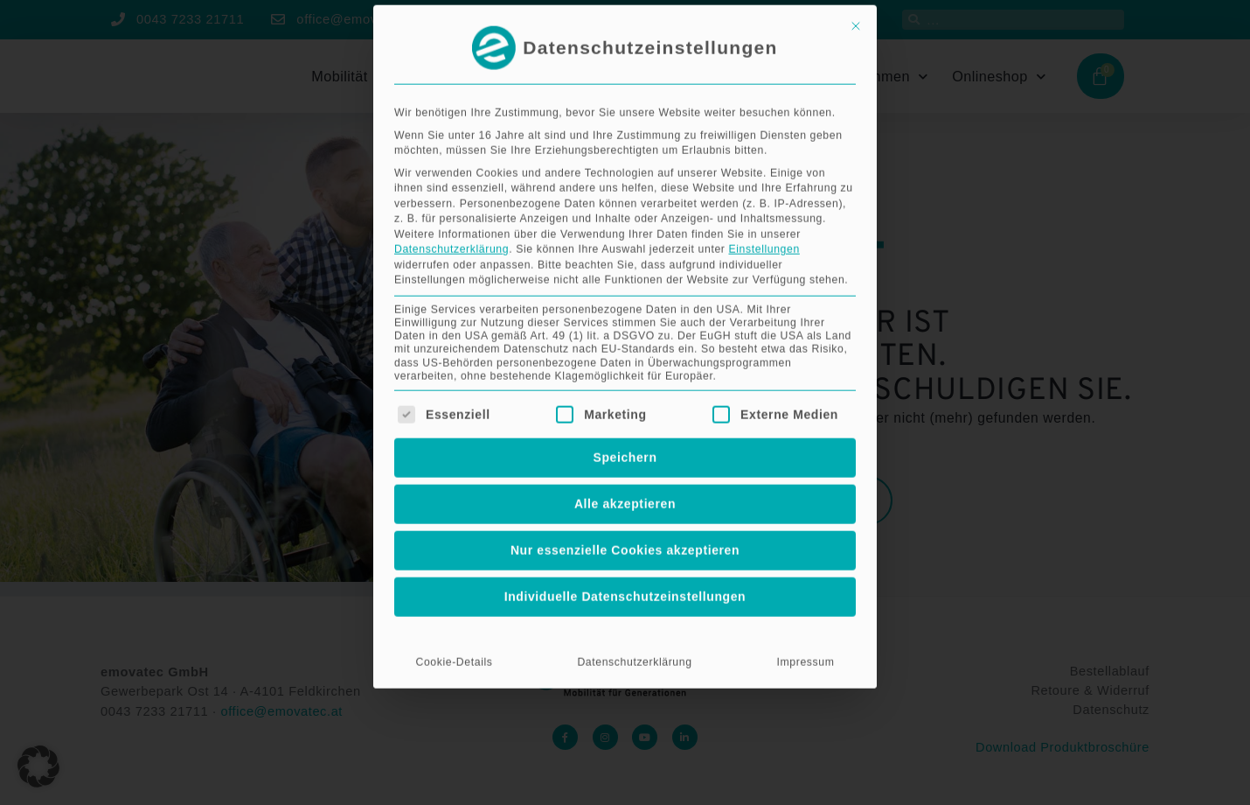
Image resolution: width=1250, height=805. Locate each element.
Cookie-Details (453, 485)
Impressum (806, 485)
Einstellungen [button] (763, 72)
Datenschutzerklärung (451, 72)
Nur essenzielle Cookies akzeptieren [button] (625, 373)
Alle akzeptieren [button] (625, 326)
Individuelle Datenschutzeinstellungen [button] (625, 419)
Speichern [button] (624, 280)
